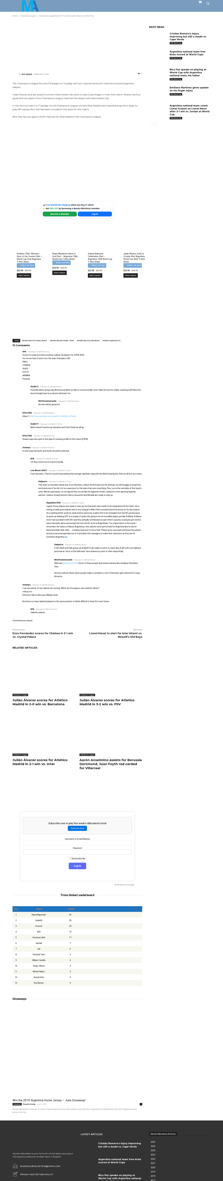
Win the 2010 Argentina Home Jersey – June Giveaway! (49, 1100)
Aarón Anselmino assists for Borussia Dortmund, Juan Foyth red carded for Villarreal (111, 764)
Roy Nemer (27, 74)
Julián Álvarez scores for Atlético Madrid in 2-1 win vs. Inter (40, 762)
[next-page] (155, 124)
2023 (153, 1155)
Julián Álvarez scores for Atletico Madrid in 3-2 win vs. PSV (107, 702)
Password (77, 848)
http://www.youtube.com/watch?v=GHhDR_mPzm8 (52, 416)
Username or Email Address (77, 839)
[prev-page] (151, 124)
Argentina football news (34, 341)
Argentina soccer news (88, 341)
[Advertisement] (77, 45)
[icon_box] (33, 1174)
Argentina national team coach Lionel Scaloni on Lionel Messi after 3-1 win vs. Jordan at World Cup (189, 110)
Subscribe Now (77, 828)
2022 (153, 1159)
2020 (153, 1167)
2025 (153, 1146)
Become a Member (59, 214)
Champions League (20, 695)
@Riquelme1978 (70, 563)
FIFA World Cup (176, 43)
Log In (95, 214)
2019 (153, 1172)
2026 (153, 1142)
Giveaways (17, 1104)
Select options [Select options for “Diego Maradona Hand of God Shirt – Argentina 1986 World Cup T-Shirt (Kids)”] (59, 273)
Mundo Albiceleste (111, 341)
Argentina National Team (62, 341)
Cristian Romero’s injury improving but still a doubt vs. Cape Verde (188, 36)
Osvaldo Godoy (29, 1104)
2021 (153, 1163)
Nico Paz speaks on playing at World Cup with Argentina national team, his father (188, 72)
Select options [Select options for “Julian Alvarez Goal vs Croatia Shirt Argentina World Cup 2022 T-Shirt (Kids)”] (130, 275)
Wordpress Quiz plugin (125, 885)
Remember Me (77, 858)
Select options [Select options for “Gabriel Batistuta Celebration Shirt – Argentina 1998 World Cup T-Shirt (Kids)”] (95, 275)
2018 (153, 1176)
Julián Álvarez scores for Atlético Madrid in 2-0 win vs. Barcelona (40, 702)
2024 (153, 1150)
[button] (207, 3)
